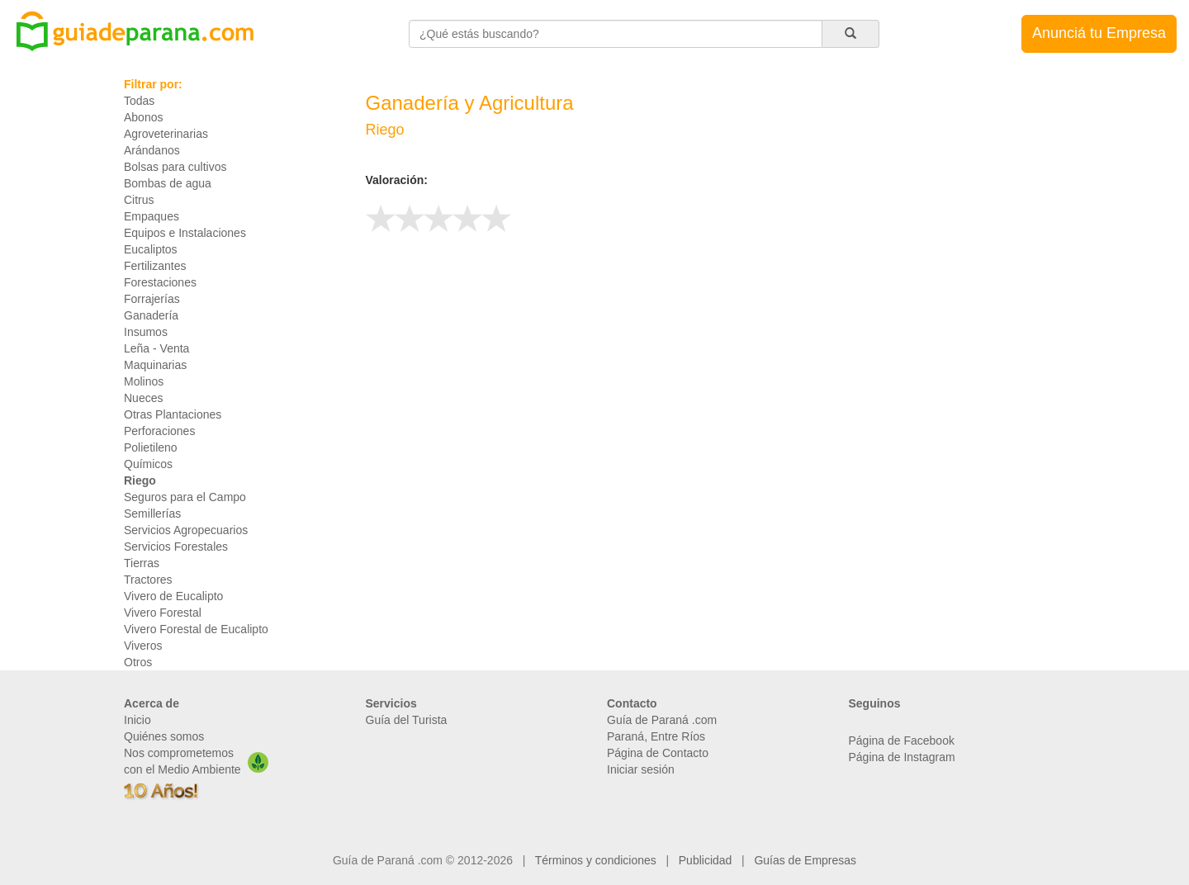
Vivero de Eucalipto (173, 596)
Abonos (143, 117)
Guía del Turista (407, 719)
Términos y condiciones (595, 860)
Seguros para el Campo (185, 497)
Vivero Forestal (162, 612)
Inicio (137, 719)
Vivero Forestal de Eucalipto (196, 629)
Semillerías (152, 513)
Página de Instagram (902, 757)
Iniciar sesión (641, 769)
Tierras (141, 563)
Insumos (146, 331)
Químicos (148, 464)
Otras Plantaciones (172, 414)
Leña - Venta (156, 348)
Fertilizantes (155, 265)
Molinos (143, 381)
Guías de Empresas (805, 860)
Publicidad (705, 860)
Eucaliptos (151, 249)
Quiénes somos (164, 736)
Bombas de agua (167, 183)
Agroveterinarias (166, 133)
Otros (138, 662)
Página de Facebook (902, 740)
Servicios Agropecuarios (186, 530)
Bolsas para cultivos (175, 166)
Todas (139, 100)
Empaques (151, 216)
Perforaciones (159, 431)
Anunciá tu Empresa (1099, 33)
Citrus (139, 199)
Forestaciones (160, 282)
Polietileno (151, 447)
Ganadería (151, 315)
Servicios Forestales (176, 546)
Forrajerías (152, 298)
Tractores (148, 579)
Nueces (143, 398)
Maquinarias (155, 365)
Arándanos (152, 150)
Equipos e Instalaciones (185, 232)
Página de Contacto (657, 753)
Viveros (143, 645)
